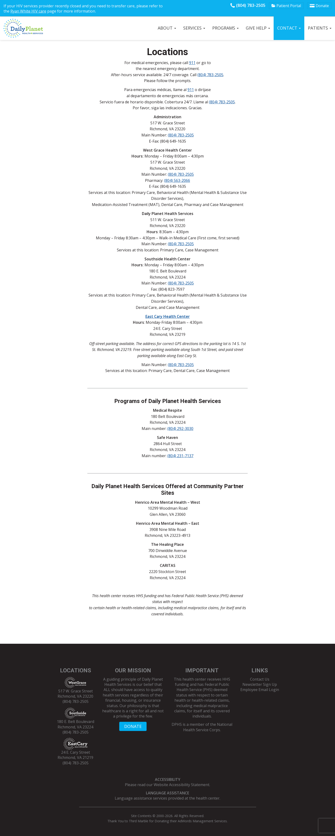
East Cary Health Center (167, 316)
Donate (319, 5)
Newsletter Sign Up (259, 684)
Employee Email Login (259, 689)
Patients (319, 28)
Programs (225, 28)
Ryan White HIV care (28, 11)
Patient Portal (286, 5)
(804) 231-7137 (180, 455)
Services (194, 28)
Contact (289, 28)
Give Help (258, 28)
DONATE (133, 726)
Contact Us (259, 679)
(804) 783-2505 (247, 5)
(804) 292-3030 (180, 428)
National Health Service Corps (207, 727)
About (167, 28)
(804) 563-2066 (177, 180)
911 (192, 62)
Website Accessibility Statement (181, 784)
